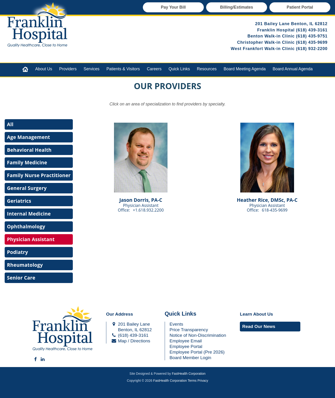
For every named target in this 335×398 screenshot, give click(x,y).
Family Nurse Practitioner (38, 175)
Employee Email (186, 340)
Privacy (203, 380)
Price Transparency (189, 329)
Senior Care (21, 277)
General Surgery (27, 188)
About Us (43, 69)
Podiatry (17, 252)
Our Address (119, 314)
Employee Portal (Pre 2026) (197, 352)
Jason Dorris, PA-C (140, 200)
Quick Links (179, 69)
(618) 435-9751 (312, 36)
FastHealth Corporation (189, 373)
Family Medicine (27, 162)
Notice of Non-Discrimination (198, 335)
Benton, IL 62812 (131, 329)
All (10, 124)
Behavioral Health (29, 150)
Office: (124, 210)
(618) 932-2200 (312, 48)
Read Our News (258, 326)
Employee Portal (186, 346)
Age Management (28, 137)
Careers (154, 69)
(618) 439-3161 (312, 30)
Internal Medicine (29, 213)
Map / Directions (130, 340)
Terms (192, 380)
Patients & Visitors (123, 69)
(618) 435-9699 (312, 42)
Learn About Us (256, 314)
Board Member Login (190, 357)
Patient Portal (300, 7)
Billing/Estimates (236, 7)
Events (176, 324)
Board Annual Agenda (293, 69)
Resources (207, 69)
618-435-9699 (275, 210)
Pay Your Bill (173, 7)
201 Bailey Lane (130, 324)
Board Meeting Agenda (245, 69)
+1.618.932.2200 (148, 210)
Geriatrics (19, 201)
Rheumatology (25, 265)
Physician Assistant (31, 239)
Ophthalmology (26, 226)
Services (91, 69)
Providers (68, 69)
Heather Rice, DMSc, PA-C (267, 200)
